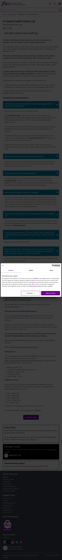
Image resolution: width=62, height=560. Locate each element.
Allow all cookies (50, 293)
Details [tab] (31, 270)
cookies (35, 278)
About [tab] (51, 270)
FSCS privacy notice (35, 286)
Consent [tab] (10, 270)
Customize (31, 293)
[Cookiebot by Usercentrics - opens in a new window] (53, 265)
